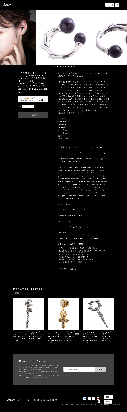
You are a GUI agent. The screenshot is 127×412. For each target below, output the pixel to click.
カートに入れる (33, 115)
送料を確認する (83, 257)
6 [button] (60, 66)
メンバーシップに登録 (68, 248)
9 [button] (65, 66)
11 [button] (68, 66)
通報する (73, 269)
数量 (19, 106)
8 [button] (63, 66)
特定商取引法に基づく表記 (42, 400)
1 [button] (52, 66)
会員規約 (55, 400)
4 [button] (57, 66)
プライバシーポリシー (24, 400)
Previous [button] (3, 37)
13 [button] (71, 66)
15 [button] (74, 66)
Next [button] (123, 37)
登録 (100, 369)
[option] (63, 37)
